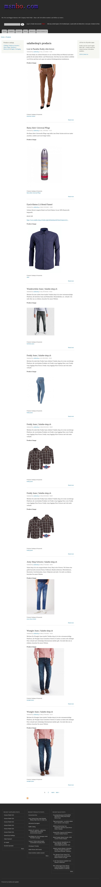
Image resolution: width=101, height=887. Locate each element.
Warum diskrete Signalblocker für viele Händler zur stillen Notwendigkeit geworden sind (61, 843)
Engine (12, 49)
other (28, 277)
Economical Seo (33, 815)
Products (18, 31)
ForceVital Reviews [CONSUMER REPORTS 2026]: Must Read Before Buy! (62, 816)
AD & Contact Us (42, 31)
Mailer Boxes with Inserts (35, 849)
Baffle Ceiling (32, 826)
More (22, 848)
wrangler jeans (30, 700)
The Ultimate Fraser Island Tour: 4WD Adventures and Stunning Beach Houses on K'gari (62, 856)
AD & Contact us (83, 54)
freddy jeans (30, 412)
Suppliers (11, 31)
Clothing (6, 45)
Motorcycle (6, 49)
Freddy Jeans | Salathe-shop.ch (39, 355)
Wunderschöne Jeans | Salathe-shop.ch (42, 289)
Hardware (13, 47)
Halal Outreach (8, 839)
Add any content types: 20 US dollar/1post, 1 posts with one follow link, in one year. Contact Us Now (73, 24)
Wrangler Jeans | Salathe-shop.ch (40, 631)
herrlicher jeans (30, 343)
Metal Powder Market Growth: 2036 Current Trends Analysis (62, 838)
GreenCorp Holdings (9, 835)
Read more (71, 119)
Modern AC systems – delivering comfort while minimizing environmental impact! (37, 832)
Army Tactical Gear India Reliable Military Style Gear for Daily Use (38, 819)
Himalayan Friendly (34, 846)
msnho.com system (13, 882)
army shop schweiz (31, 619)
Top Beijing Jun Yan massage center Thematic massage (38, 837)
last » (57, 792)
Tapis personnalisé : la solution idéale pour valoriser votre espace (63, 822)
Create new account (36, 24)
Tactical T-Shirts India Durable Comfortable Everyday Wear (37, 842)
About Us (32, 31)
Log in (28, 24)
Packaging (18, 49)
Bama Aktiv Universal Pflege (38, 128)
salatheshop (36, 51)
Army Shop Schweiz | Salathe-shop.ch (42, 562)
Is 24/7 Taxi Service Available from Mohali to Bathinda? (62, 861)
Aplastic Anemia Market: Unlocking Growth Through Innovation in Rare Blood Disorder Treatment (62, 850)
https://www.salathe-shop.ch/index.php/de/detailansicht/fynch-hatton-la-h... (47, 220)
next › (53, 792)
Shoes (5, 47)
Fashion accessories (14, 45)
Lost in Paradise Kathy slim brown (40, 49)
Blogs (25, 31)
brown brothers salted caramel (36, 853)
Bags (8, 47)
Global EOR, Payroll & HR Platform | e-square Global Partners (62, 833)
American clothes (31, 116)
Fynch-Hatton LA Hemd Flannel (39, 204)
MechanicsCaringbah (34, 823)
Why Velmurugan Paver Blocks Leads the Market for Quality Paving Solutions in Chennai (61, 867)
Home (4, 31)
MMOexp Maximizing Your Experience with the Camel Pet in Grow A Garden (62, 827)
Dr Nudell (6, 842)
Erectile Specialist (8, 846)
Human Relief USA (9, 815)
